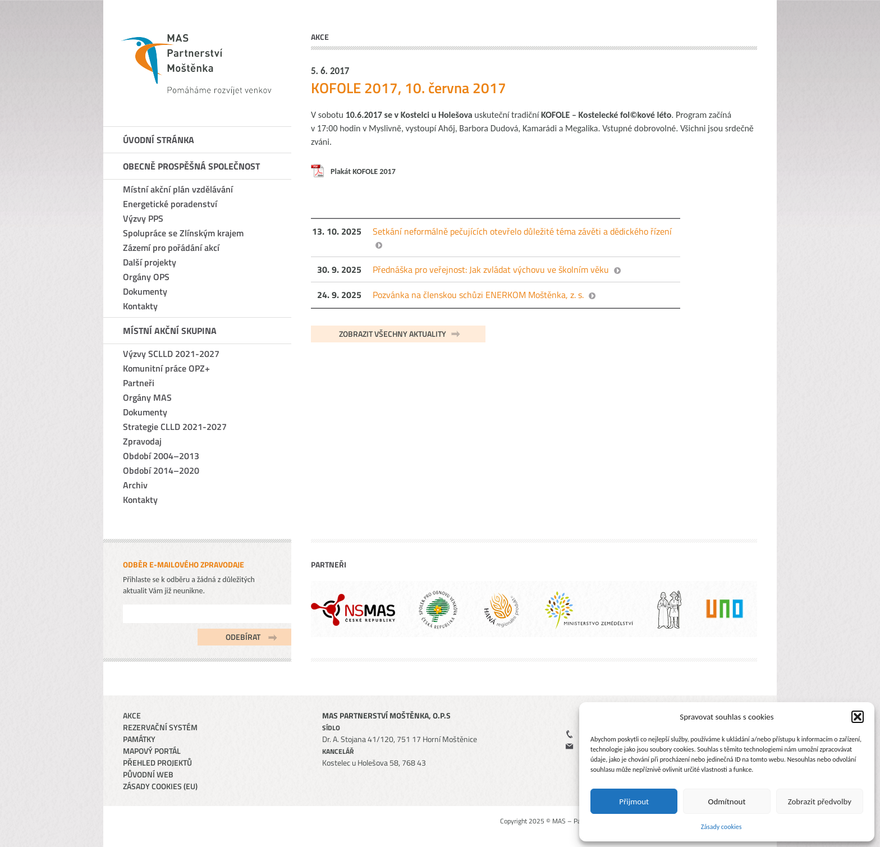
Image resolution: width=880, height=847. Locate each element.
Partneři (138, 383)
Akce (132, 715)
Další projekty (149, 262)
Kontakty (140, 306)
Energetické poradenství (170, 203)
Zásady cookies (721, 827)
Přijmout (634, 801)
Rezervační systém (160, 727)
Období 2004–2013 (161, 456)
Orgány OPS (146, 276)
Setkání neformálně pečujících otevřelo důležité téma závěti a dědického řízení (522, 231)
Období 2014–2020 (161, 470)
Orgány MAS (147, 397)
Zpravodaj (142, 441)
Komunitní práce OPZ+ (166, 368)
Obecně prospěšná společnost (191, 166)
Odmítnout (727, 801)
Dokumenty (145, 291)
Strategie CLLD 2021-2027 (175, 426)
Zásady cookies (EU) (160, 786)
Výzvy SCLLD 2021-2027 (171, 353)
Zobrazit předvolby (819, 801)
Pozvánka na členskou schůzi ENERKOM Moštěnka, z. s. (478, 294)
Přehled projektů (157, 762)
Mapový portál (152, 751)
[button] (857, 716)
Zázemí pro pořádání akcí (171, 247)
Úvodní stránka (158, 139)
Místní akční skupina (170, 330)
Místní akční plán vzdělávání (178, 189)
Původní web (148, 774)
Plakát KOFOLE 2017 (363, 171)
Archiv (135, 485)
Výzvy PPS (143, 218)
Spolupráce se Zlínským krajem (183, 233)
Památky (139, 739)
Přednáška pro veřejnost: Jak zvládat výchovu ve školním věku (491, 269)
